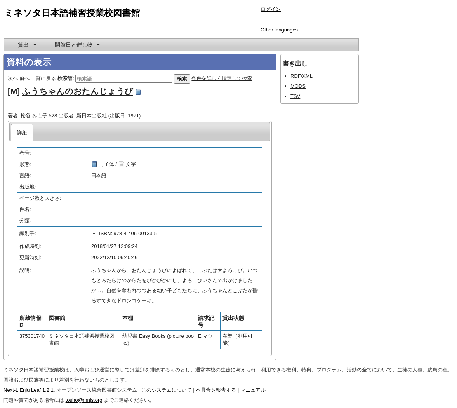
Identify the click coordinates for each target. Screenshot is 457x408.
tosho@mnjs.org (84, 400)
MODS (298, 86)
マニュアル (253, 390)
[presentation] (22, 132)
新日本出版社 (91, 116)
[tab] (22, 132)
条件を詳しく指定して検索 (221, 78)
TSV (295, 96)
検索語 (65, 78)
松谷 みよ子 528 (39, 116)
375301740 (32, 336)
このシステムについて (166, 390)
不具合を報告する (216, 390)
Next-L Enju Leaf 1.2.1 (28, 390)
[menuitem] (26, 45)
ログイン (271, 9)
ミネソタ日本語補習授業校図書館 (72, 13)
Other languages (279, 30)
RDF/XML (301, 76)
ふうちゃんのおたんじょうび (77, 91)
